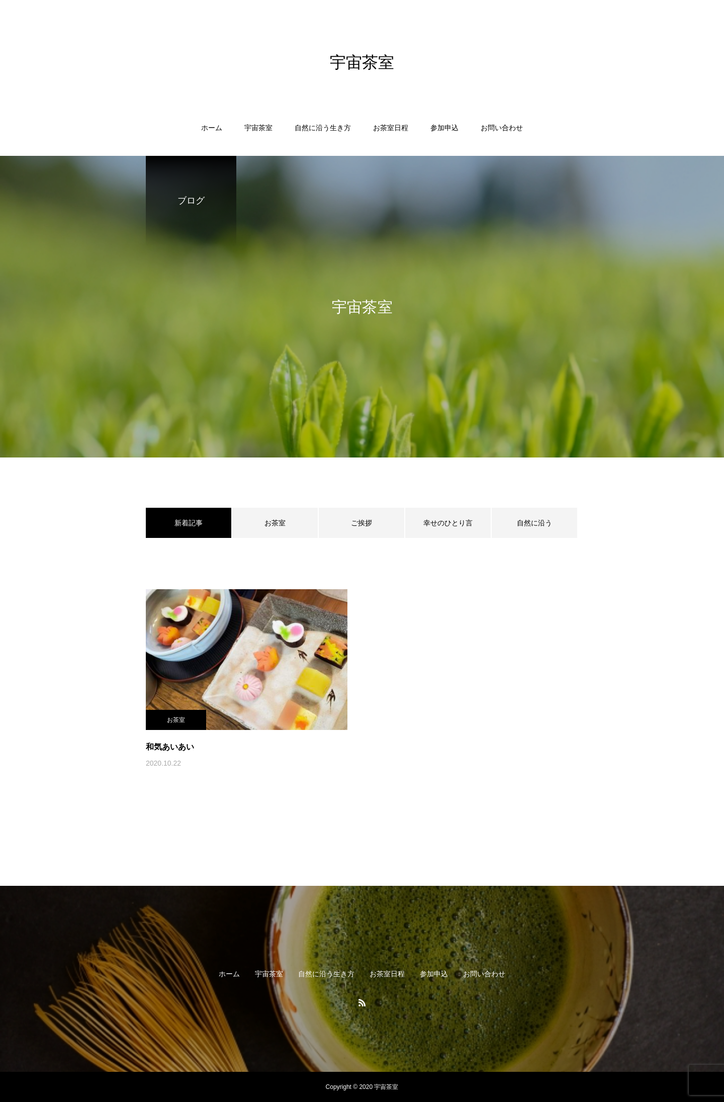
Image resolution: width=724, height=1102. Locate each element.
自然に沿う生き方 (323, 128)
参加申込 (444, 128)
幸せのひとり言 (448, 523)
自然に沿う (534, 523)
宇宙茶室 (258, 128)
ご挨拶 (361, 523)
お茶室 (275, 523)
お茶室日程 (390, 128)
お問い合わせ (502, 128)
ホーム (211, 128)
